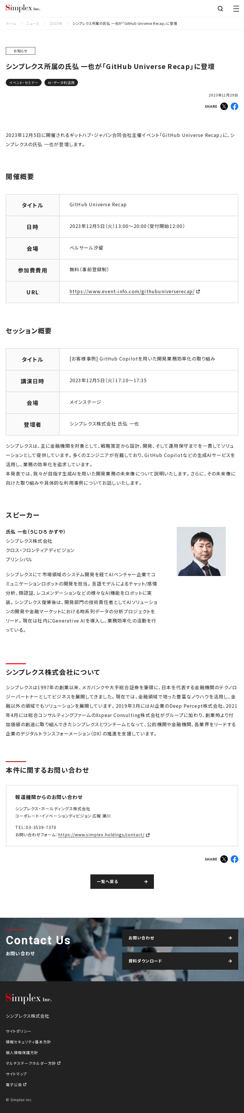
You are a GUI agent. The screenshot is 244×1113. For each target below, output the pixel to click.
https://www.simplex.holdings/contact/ (101, 834)
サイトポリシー (18, 1031)
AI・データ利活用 (61, 82)
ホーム (11, 23)
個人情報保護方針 (22, 1052)
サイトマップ (16, 1074)
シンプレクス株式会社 (23, 8)
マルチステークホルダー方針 (31, 1063)
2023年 (56, 23)
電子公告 (14, 1084)
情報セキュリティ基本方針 (28, 1042)
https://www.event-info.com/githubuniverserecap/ (132, 291)
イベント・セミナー (23, 82)
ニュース (32, 23)
